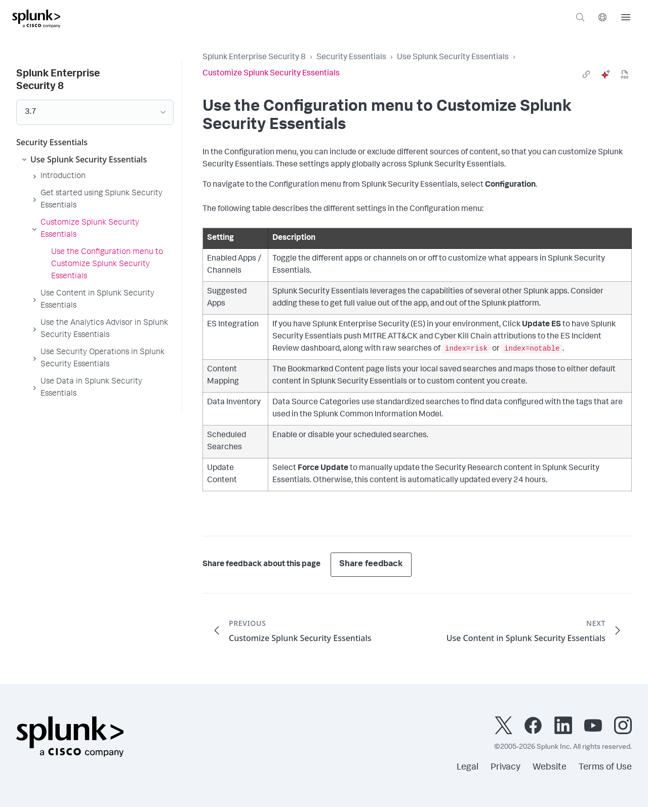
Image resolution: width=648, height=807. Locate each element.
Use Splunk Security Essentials (453, 58)
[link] (586, 74)
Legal (467, 767)
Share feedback (371, 564)
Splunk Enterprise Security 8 (254, 58)
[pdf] (625, 74)
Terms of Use (605, 767)
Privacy (505, 767)
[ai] (605, 74)
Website (549, 767)
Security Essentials (351, 58)
